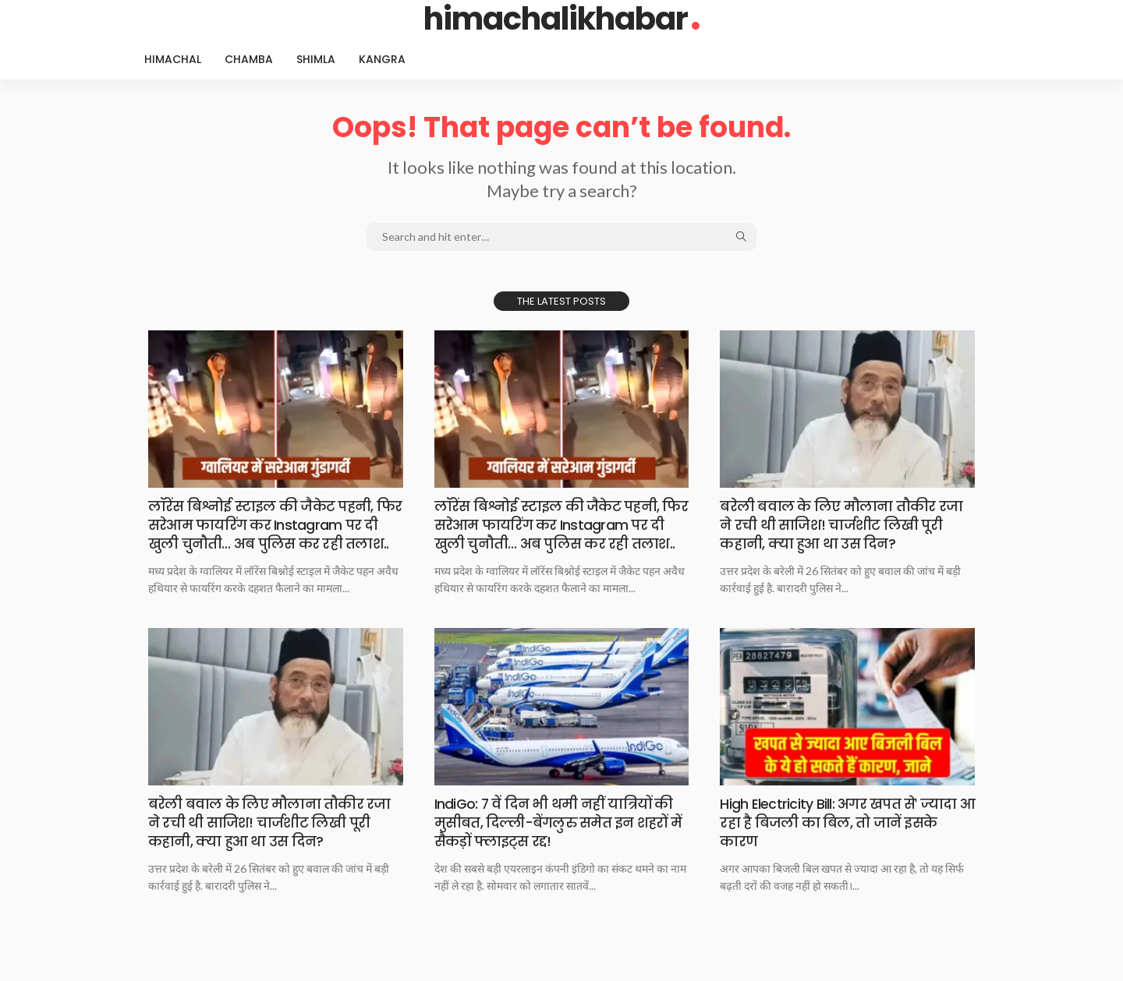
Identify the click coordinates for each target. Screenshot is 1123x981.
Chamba (249, 59)
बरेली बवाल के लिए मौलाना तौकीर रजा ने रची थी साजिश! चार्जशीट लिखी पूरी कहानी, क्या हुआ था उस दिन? (840, 524)
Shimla (315, 59)
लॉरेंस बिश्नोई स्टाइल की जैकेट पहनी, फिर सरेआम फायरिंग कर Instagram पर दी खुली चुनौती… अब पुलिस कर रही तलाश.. (271, 533)
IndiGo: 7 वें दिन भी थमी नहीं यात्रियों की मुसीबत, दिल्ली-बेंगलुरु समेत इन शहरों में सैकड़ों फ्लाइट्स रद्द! (558, 839)
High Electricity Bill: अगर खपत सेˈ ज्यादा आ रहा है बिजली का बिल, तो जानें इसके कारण (839, 839)
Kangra (382, 59)
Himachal (172, 59)
